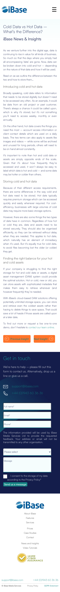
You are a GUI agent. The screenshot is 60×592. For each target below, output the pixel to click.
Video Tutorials (30, 547)
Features (30, 517)
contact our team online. (41, 327)
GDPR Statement (51, 586)
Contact (30, 537)
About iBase (30, 513)
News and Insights (30, 543)
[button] (54, 9)
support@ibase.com (25, 386)
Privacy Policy (32, 586)
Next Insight (41, 338)
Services (30, 522)
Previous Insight (19, 338)
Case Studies (30, 532)
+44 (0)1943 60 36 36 (27, 393)
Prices (30, 528)
